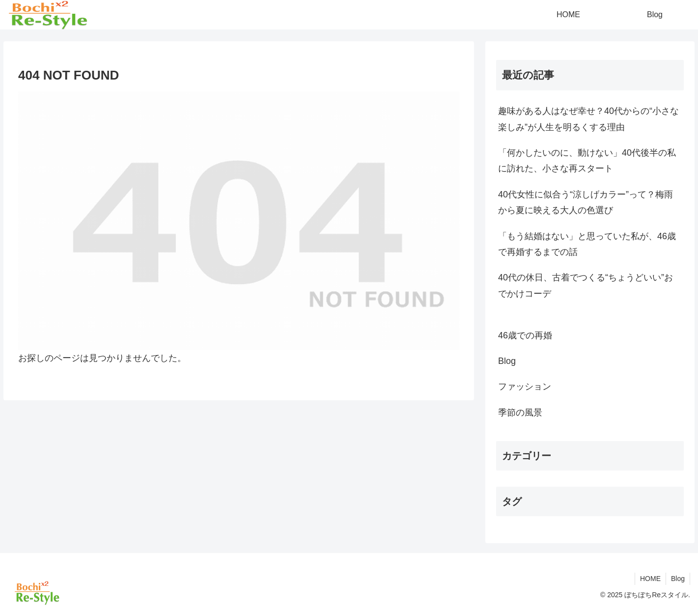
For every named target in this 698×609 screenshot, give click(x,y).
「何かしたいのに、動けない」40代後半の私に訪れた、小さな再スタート (587, 160)
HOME (650, 578)
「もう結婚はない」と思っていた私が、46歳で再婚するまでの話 (587, 244)
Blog (678, 578)
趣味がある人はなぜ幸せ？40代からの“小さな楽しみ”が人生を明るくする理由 (588, 119)
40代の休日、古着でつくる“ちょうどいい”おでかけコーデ (585, 285)
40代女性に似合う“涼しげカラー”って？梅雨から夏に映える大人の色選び (585, 202)
